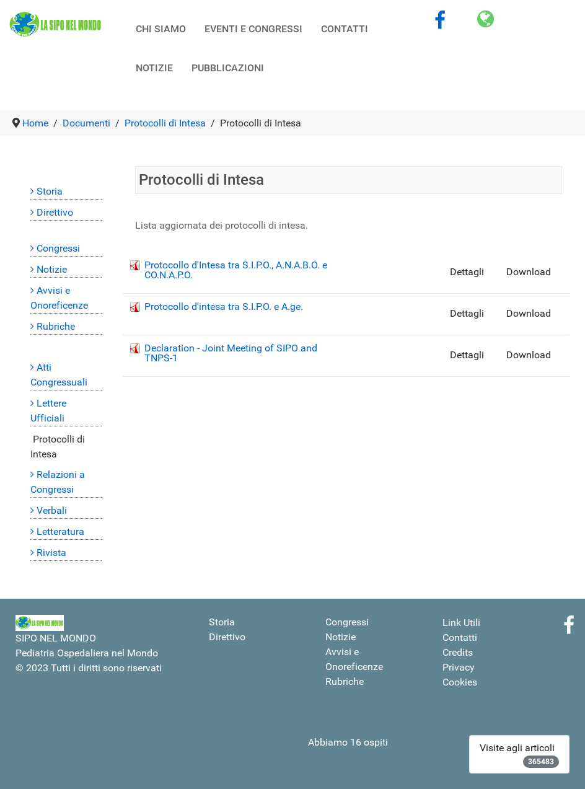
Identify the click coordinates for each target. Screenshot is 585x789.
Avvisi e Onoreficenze (59, 297)
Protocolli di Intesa (57, 446)
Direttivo (55, 212)
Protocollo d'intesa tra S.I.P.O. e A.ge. (223, 306)
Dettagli (467, 272)
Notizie (52, 269)
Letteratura (60, 531)
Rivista (51, 552)
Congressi (58, 248)
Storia (50, 191)
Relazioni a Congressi (57, 482)
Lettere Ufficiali (48, 410)
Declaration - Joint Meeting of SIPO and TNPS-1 (230, 353)
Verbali (52, 510)
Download (528, 272)
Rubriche (56, 326)
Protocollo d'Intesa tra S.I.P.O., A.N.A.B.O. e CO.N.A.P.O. (235, 270)
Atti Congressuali (58, 374)
